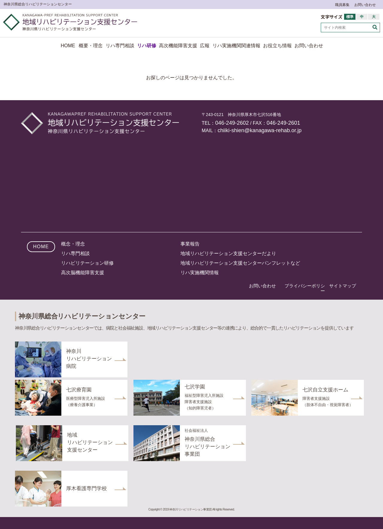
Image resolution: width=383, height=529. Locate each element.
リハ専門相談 (120, 45)
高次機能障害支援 (178, 45)
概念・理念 (73, 243)
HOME (68, 45)
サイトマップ (342, 285)
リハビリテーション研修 (87, 263)
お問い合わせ (365, 5)
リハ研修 (146, 45)
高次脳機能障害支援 (82, 272)
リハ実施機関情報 (199, 272)
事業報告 (190, 243)
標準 (350, 17)
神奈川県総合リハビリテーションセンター (38, 4)
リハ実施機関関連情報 (236, 45)
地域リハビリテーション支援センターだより (228, 253)
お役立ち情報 (277, 45)
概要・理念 (91, 45)
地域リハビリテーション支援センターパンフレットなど (240, 263)
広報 (204, 45)
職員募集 (342, 5)
